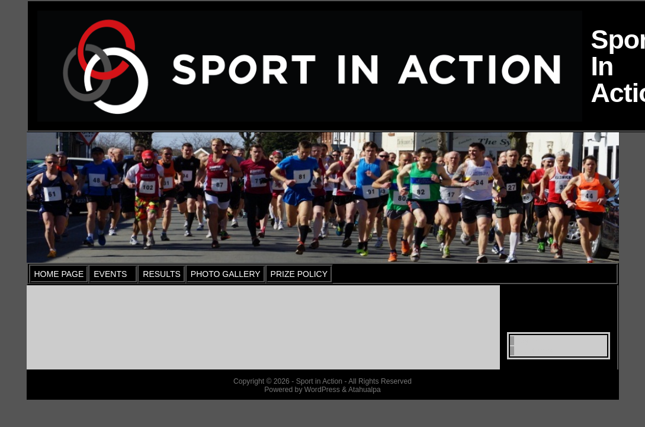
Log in (525, 340)
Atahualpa (364, 389)
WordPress (534, 350)
